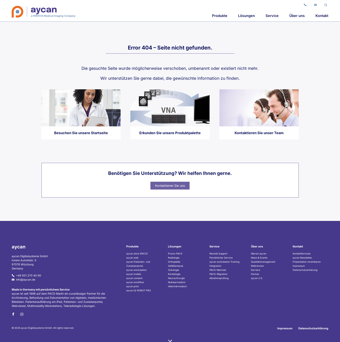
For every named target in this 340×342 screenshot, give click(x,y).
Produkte (219, 16)
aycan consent (134, 278)
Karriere (255, 269)
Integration (215, 265)
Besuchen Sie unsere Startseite (81, 133)
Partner (255, 274)
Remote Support (218, 253)
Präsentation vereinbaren (307, 261)
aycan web (132, 257)
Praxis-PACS (175, 253)
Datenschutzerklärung (305, 269)
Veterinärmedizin (177, 286)
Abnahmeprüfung (219, 278)
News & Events (259, 257)
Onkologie (173, 269)
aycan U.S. (257, 278)
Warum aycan (258, 253)
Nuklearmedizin (176, 282)
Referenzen (257, 265)
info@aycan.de (23, 279)
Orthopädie (174, 261)
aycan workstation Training (224, 261)
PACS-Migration (218, 274)
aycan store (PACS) (137, 253)
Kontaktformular (302, 253)
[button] (325, 5)
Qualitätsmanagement (263, 261)
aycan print (132, 286)
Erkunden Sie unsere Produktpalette (170, 133)
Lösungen (246, 16)
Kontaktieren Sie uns (170, 186)
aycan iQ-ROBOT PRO (138, 290)
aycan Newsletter (302, 257)
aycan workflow (135, 282)
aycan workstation (136, 269)
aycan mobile (133, 274)
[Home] (43, 12)
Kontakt (321, 16)
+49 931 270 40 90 (26, 275)
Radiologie (173, 257)
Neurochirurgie (176, 278)
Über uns (297, 16)
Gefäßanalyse (175, 265)
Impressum (299, 265)
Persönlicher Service (221, 257)
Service (272, 16)
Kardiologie (174, 274)
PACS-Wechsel (217, 269)
